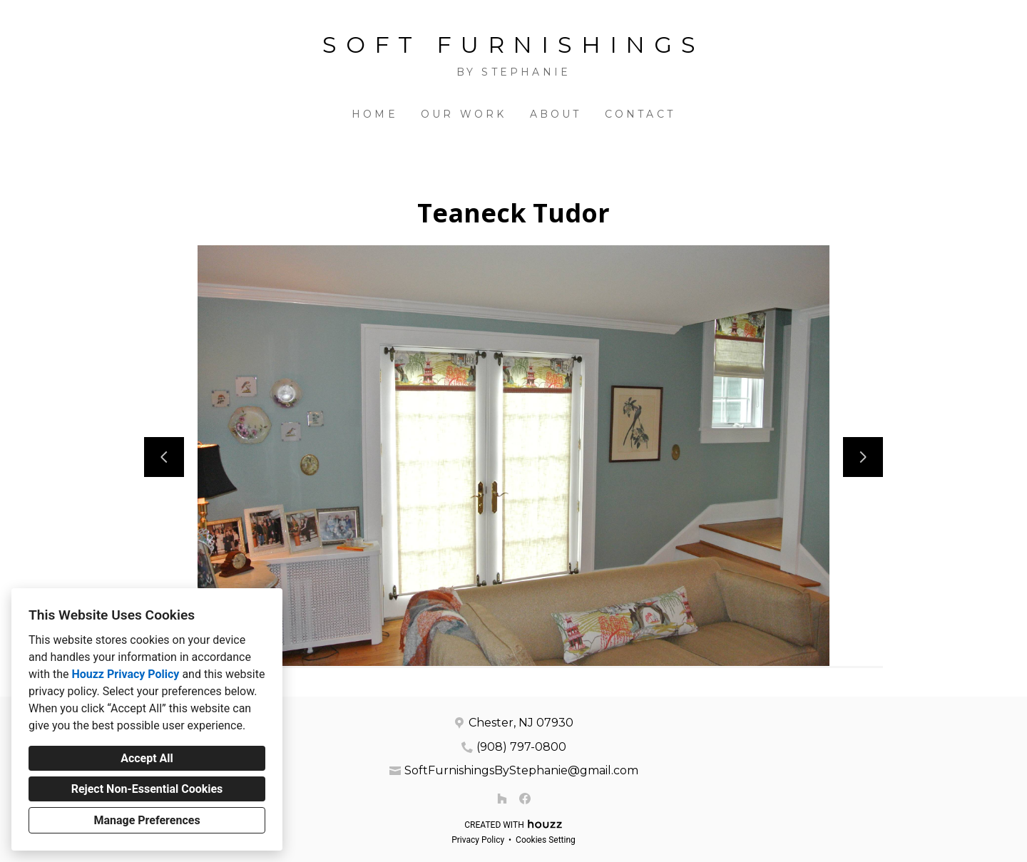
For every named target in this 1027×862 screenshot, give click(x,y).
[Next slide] (863, 457)
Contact (640, 114)
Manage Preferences (146, 820)
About (556, 114)
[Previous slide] (164, 457)
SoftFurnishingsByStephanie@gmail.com (521, 770)
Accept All (147, 758)
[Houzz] (502, 798)
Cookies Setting (546, 840)
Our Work (464, 114)
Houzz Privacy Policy (125, 674)
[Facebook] (525, 798)
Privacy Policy (477, 840)
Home (375, 114)
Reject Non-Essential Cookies (147, 789)
